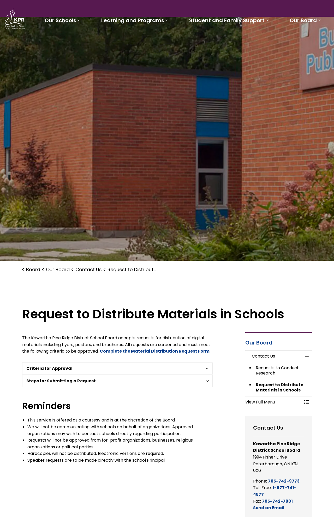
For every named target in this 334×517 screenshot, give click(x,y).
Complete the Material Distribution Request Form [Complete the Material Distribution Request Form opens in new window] (155, 351)
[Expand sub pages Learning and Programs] (181, 38)
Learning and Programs (147, 38)
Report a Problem (254, 9)
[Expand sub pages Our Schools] (99, 38)
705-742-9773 (284, 481)
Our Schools (81, 38)
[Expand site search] (325, 9)
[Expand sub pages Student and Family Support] (276, 38)
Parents (181, 9)
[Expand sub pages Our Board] (322, 38)
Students (157, 9)
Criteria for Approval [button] (49, 368)
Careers (220, 9)
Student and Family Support (235, 38)
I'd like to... (297, 9)
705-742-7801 (277, 501)
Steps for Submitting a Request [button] (61, 381)
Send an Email (268, 508)
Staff (200, 9)
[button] (273, 402)
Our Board (306, 38)
